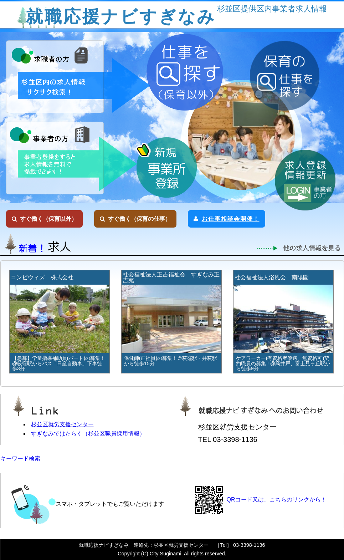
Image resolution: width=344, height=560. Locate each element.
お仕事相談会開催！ (227, 219)
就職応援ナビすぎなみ (121, 16)
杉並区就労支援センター (62, 424)
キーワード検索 (20, 458)
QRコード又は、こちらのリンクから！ (277, 500)
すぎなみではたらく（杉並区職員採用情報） (88, 434)
